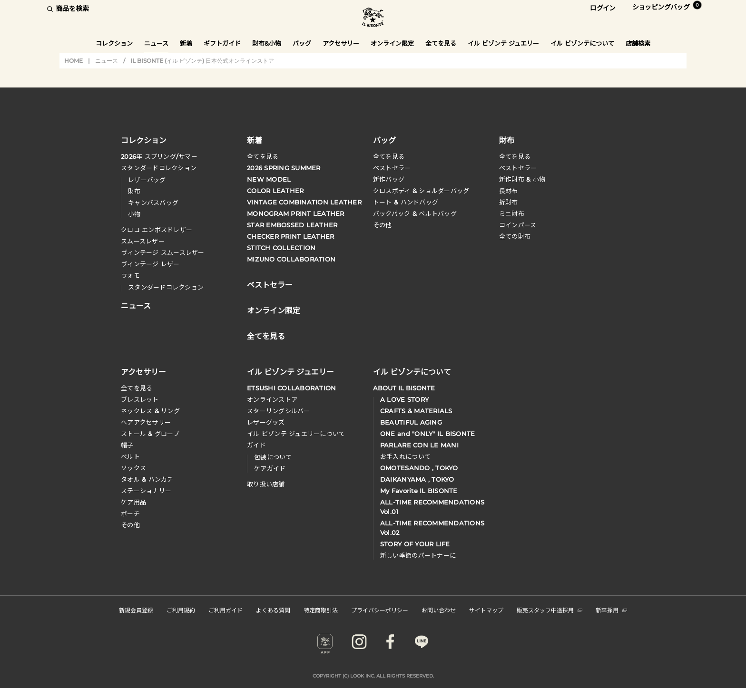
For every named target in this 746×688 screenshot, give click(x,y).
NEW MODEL (269, 179)
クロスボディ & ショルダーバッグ (421, 190)
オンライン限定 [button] (392, 43)
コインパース (518, 225)
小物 (134, 214)
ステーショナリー (146, 490)
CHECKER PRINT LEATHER (290, 236)
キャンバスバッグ (153, 202)
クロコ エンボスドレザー (156, 229)
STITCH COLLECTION (281, 248)
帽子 (127, 445)
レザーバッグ (147, 180)
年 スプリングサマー (159, 156)
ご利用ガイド (225, 610)
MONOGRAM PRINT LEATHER (295, 213)
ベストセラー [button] (270, 284)
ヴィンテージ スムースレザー (163, 252)
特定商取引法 (321, 610)
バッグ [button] (302, 43)
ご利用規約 (181, 610)
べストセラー (518, 168)
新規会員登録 (136, 610)
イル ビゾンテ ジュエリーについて (296, 433)
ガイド (256, 445)
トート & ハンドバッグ (405, 202)
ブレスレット (140, 399)
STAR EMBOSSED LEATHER (292, 225)
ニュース (156, 43)
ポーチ (130, 513)
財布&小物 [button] (266, 43)
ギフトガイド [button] (222, 43)
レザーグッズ (266, 422)
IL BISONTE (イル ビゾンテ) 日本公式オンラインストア (373, 18)
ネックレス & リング (150, 411)
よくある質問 (273, 610)
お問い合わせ (439, 610)
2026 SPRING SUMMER (284, 168)
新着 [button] (186, 43)
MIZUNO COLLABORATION (291, 259)
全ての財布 (514, 236)
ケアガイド (269, 468)
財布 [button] (506, 140)
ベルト (130, 456)
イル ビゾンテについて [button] (582, 43)
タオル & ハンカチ (147, 479)
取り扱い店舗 (266, 484)
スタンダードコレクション (158, 168)
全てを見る (262, 156)
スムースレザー (143, 241)
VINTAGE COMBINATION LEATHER (304, 202)
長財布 (508, 190)
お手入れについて (405, 456)
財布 (134, 191)
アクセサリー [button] (341, 43)
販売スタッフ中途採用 (549, 610)
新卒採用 (611, 610)
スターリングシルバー (278, 411)
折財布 (508, 202)
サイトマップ (486, 610)
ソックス (133, 468)
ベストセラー (392, 168)
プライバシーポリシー (379, 610)
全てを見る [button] (440, 43)
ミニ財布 (511, 213)
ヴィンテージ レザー (150, 264)
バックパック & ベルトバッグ (415, 213)
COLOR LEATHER (275, 190)
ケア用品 (133, 502)
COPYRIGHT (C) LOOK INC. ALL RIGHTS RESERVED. (373, 676)
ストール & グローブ (150, 433)
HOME (73, 60)
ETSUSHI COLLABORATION (291, 388)
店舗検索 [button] (638, 43)
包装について (273, 457)
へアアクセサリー (146, 422)
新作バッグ (388, 179)
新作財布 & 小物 (522, 179)
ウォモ (130, 275)
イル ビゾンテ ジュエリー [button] (503, 43)
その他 (382, 225)
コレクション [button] (114, 43)
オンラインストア (272, 399)
